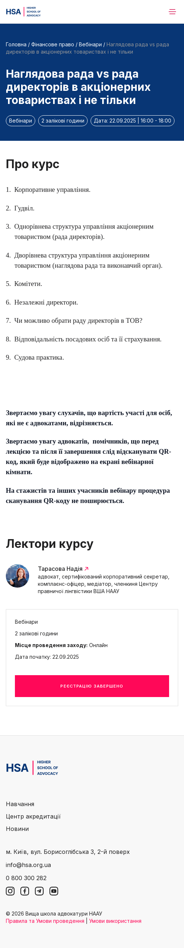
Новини (17, 828)
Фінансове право (52, 44)
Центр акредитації (33, 816)
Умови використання (115, 921)
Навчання (20, 804)
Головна (16, 44)
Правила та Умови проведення (45, 921)
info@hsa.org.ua (28, 864)
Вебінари (90, 44)
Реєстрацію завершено (91, 686)
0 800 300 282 (26, 878)
